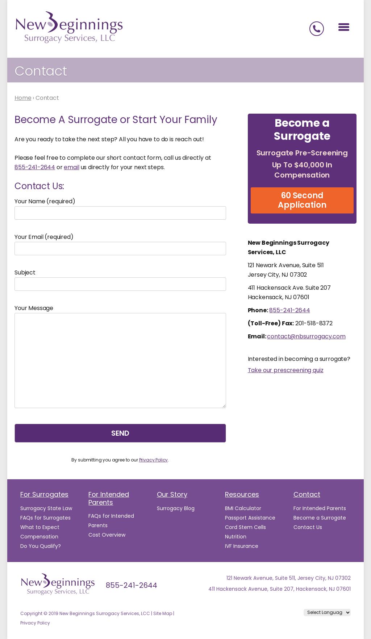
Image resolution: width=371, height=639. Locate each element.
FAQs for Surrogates (45, 517)
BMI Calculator (243, 508)
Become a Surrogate (319, 517)
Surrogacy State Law (46, 508)
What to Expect (39, 527)
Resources (242, 494)
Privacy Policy (153, 460)
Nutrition (235, 536)
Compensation (39, 536)
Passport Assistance (250, 517)
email (71, 167)
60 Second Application (302, 200)
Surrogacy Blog (176, 508)
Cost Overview (106, 534)
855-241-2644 (34, 167)
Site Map (162, 613)
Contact (306, 494)
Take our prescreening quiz (286, 370)
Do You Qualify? (40, 546)
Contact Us (307, 527)
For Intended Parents (108, 498)
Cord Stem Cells (245, 527)
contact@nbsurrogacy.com (306, 336)
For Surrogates (44, 494)
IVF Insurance (241, 546)
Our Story (172, 494)
